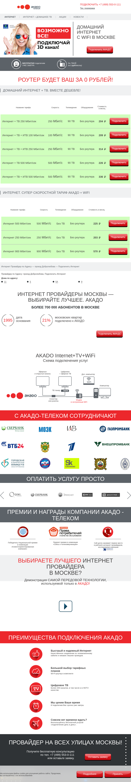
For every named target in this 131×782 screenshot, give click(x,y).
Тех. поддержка (87, 8)
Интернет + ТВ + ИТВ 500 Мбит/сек (23, 176)
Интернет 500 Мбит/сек (17, 223)
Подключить (119, 121)
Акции (62, 17)
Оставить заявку (98, 757)
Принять (118, 774)
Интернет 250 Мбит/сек (17, 237)
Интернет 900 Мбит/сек (17, 251)
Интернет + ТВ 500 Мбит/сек (19, 163)
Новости (79, 17)
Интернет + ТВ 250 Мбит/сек (19, 121)
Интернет (10, 17)
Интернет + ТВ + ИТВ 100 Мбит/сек (23, 135)
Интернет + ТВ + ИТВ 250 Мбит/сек (23, 149)
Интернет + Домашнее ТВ (37, 17)
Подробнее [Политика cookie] (89, 774)
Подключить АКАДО (100, 49)
